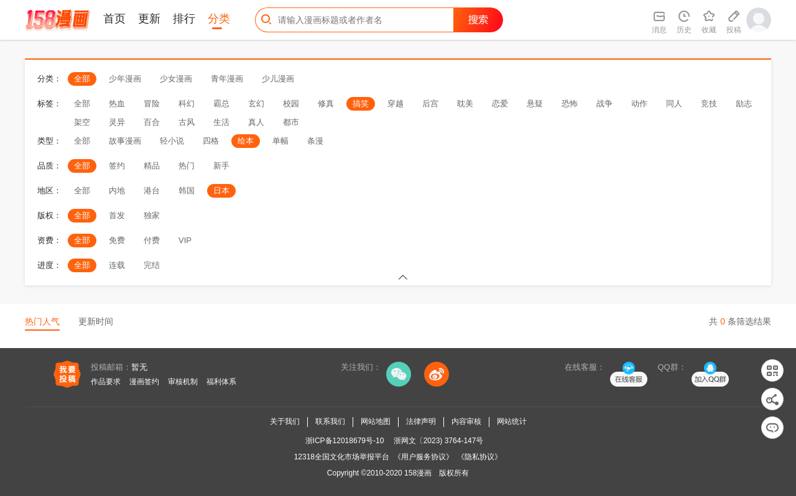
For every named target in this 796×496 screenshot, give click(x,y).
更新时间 (95, 321)
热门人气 (42, 321)
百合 (152, 122)
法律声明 (421, 421)
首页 (114, 18)
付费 (152, 240)
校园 (291, 103)
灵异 (117, 122)
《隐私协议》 (479, 456)
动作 (639, 103)
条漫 (315, 140)
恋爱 (500, 103)
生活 (221, 122)
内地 (117, 190)
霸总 (221, 103)
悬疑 (535, 103)
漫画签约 (144, 381)
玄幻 (256, 103)
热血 (117, 103)
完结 (152, 265)
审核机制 (183, 381)
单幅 (280, 140)
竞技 (709, 103)
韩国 (186, 190)
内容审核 (466, 421)
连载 (117, 265)
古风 (186, 122)
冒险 (152, 103)
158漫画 (418, 473)
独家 (152, 215)
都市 (291, 122)
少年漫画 (125, 78)
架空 (82, 122)
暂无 (139, 367)
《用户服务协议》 (423, 456)
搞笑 (361, 103)
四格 (211, 140)
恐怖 (570, 103)
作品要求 (106, 381)
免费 (117, 240)
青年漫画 (227, 78)
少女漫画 (176, 78)
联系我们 (330, 421)
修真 (326, 103)
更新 (149, 18)
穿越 (395, 103)
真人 (256, 122)
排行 (184, 18)
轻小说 (172, 140)
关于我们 (285, 421)
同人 (674, 103)
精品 (152, 165)
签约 (117, 165)
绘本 (246, 140)
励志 (744, 103)
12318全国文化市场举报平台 (341, 456)
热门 (186, 165)
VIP (185, 240)
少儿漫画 (278, 78)
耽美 (465, 103)
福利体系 (221, 381)
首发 (117, 215)
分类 (219, 18)
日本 (221, 190)
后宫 (430, 103)
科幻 (186, 103)
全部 (82, 78)
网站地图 (376, 421)
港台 (152, 190)
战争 (604, 103)
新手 (221, 165)
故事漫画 (125, 140)
